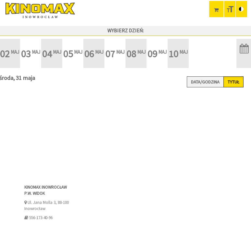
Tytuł (233, 82)
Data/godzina (205, 82)
